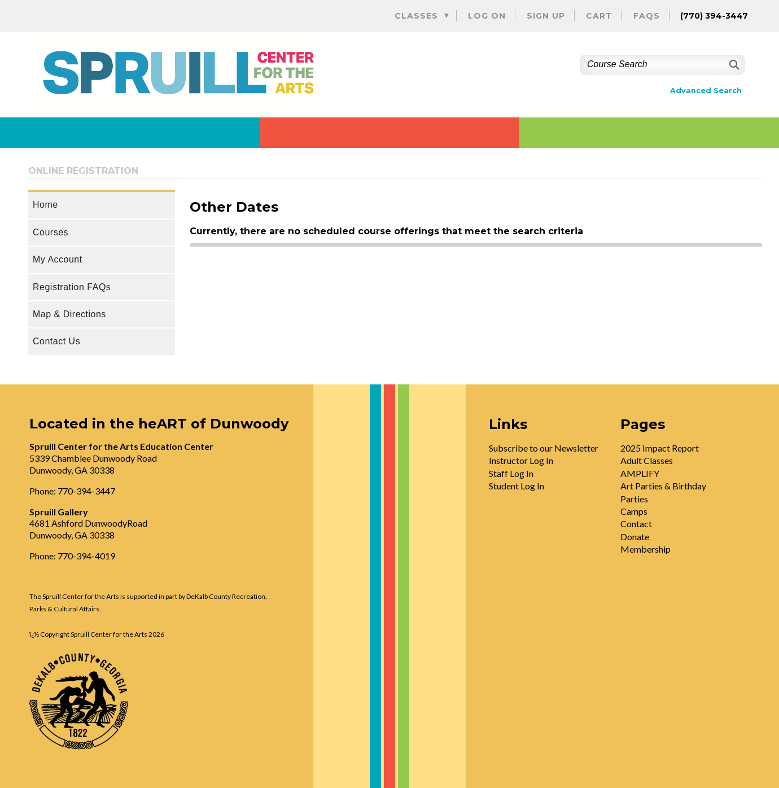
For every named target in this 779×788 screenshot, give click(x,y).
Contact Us (56, 341)
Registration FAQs (72, 287)
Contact (636, 523)
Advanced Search (706, 90)
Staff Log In (511, 473)
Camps (633, 511)
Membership (645, 549)
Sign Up (546, 16)
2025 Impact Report (659, 448)
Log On (487, 16)
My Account (57, 259)
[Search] (733, 64)
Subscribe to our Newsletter (543, 448)
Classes (416, 16)
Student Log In (516, 485)
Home (45, 204)
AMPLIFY (639, 473)
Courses (50, 232)
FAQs (646, 16)
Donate (634, 536)
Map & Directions (69, 314)
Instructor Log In (521, 460)
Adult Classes (646, 460)
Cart (599, 16)
